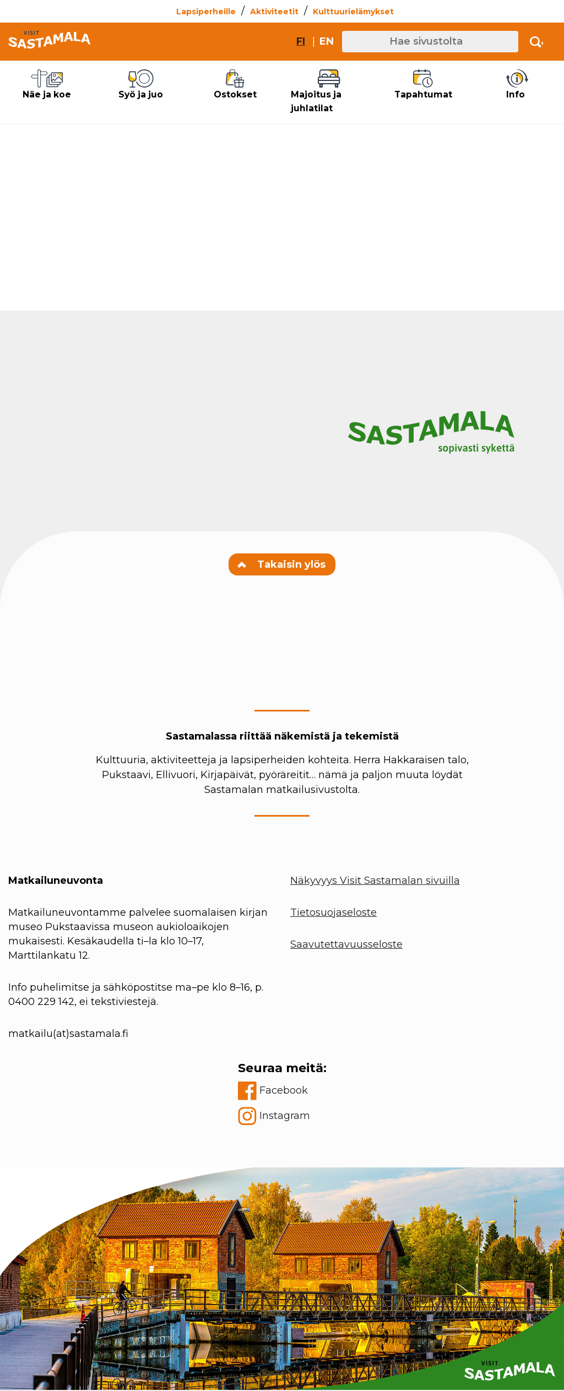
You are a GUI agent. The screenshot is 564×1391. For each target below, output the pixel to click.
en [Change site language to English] (326, 41)
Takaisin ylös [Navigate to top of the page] (282, 565)
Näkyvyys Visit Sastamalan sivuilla (375, 881)
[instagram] (282, 1116)
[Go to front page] (49, 41)
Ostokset (235, 84)
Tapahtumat (423, 84)
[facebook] (282, 1091)
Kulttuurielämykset (353, 12)
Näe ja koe (47, 84)
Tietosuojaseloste (333, 913)
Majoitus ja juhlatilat (329, 91)
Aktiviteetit (274, 12)
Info (517, 84)
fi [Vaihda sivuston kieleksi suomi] (300, 41)
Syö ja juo (141, 84)
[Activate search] (537, 41)
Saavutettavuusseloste (346, 945)
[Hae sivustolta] (430, 41)
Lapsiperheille (206, 12)
